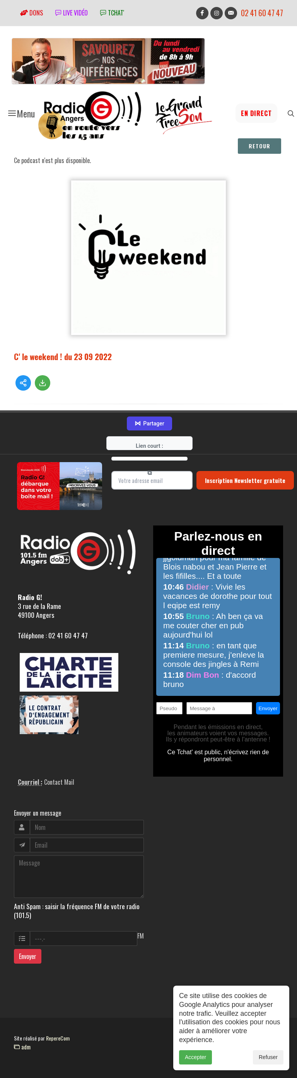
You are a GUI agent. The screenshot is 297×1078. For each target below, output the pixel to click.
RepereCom (58, 1038)
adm (22, 1046)
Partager (149, 423)
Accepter (195, 1060)
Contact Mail (59, 782)
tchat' (112, 12)
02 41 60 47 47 (262, 13)
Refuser (268, 1060)
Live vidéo (71, 12)
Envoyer (27, 956)
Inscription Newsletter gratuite (245, 480)
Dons (31, 12)
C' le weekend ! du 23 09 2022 (63, 356)
